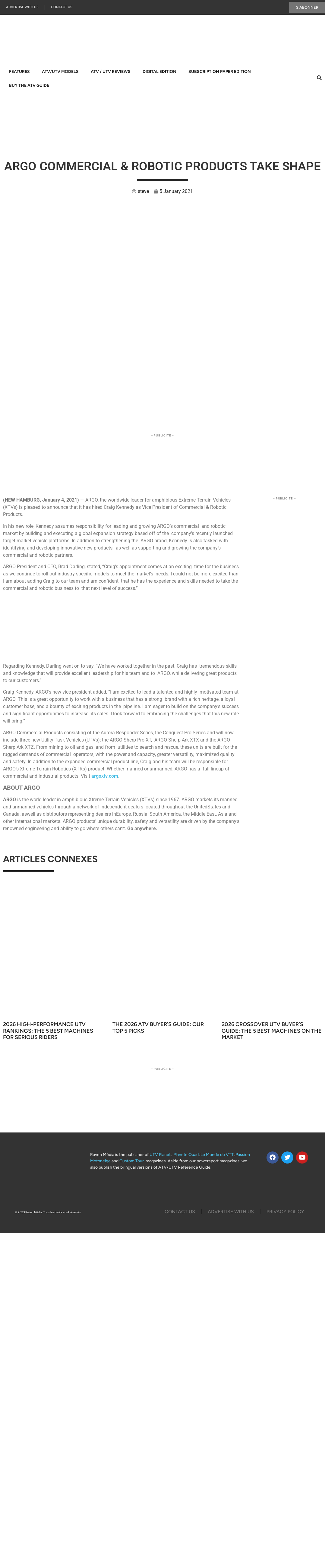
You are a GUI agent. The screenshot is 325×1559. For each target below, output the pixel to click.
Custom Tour (131, 1161)
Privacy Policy (285, 1212)
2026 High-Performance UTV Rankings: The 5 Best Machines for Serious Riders (48, 1031)
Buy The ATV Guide (29, 85)
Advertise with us (22, 7)
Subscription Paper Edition (219, 71)
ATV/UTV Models (60, 71)
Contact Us (61, 7)
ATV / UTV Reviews (111, 71)
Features (19, 71)
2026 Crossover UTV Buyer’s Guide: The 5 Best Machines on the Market (272, 1031)
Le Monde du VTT (217, 1154)
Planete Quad (186, 1154)
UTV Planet (160, 1154)
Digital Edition (159, 71)
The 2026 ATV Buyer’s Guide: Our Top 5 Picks (158, 1027)
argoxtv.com (104, 776)
